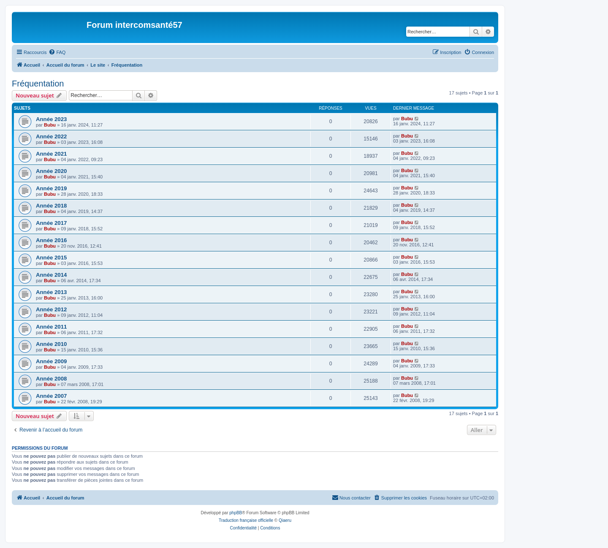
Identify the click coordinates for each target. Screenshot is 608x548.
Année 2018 (51, 205)
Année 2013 (51, 292)
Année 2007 (51, 396)
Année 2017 (51, 223)
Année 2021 (51, 154)
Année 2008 (51, 378)
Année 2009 (51, 361)
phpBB (235, 512)
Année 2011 (51, 327)
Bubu (50, 124)
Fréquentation (38, 83)
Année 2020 (51, 171)
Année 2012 (51, 309)
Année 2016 (51, 240)
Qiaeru (285, 520)
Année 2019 (51, 188)
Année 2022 (51, 136)
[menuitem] (57, 52)
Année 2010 (51, 344)
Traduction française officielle (246, 520)
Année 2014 (51, 275)
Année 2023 (51, 119)
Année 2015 (51, 257)
